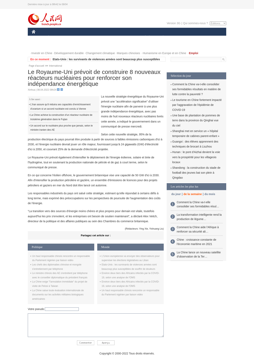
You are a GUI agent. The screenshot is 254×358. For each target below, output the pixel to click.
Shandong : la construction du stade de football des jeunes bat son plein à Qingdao (196, 172)
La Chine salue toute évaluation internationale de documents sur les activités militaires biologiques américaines (58, 294)
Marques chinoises (128, 53)
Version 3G (173, 23)
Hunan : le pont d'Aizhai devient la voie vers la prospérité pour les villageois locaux (196, 157)
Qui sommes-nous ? (195, 23)
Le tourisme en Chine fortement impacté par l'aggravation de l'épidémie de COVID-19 (197, 104)
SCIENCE (108, 37)
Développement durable (69, 53)
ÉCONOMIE (55, 37)
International (55, 65)
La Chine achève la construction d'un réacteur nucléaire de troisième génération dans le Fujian (61, 117)
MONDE (74, 37)
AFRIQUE (90, 37)
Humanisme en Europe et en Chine (164, 53)
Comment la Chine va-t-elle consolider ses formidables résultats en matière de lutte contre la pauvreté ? (196, 89)
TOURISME (194, 37)
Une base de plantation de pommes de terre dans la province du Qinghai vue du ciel (196, 120)
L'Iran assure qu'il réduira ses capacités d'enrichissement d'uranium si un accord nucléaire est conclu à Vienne (60, 106)
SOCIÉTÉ (143, 37)
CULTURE (126, 37)
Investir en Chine (41, 53)
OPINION (212, 37)
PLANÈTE (161, 37)
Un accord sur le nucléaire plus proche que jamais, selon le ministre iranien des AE (61, 127)
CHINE (38, 37)
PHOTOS (40, 45)
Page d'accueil (36, 65)
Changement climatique (100, 53)
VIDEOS (56, 45)
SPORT (177, 37)
